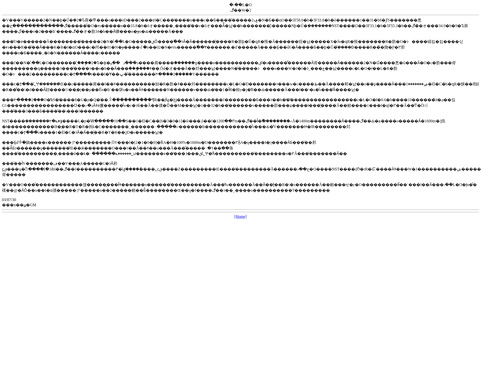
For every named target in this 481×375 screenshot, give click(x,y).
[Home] (240, 216)
